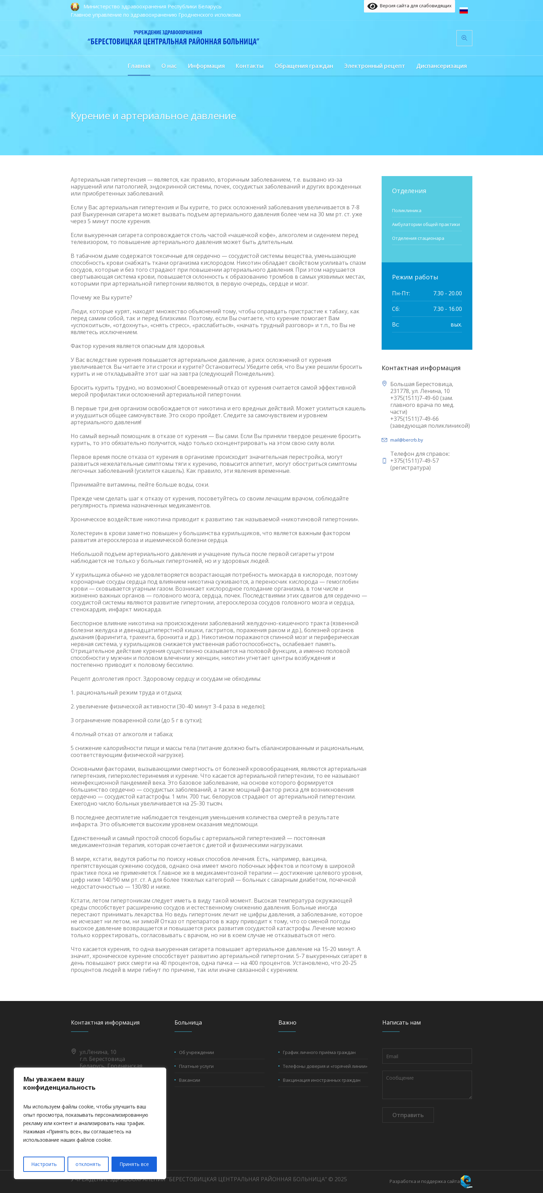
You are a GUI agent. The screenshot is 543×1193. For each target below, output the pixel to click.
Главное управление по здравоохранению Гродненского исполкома (156, 14)
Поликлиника (406, 210)
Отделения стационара (418, 238)
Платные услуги (196, 1066)
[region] (90, 1123)
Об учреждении (196, 1052)
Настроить (44, 1164)
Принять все (134, 1164)
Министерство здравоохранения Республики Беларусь (152, 6)
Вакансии (189, 1080)
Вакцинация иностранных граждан (321, 1080)
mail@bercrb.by (406, 440)
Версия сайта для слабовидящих (409, 6)
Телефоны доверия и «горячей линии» (325, 1066)
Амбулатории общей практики (426, 224)
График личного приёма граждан (319, 1052)
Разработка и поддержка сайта (425, 1181)
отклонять (88, 1164)
